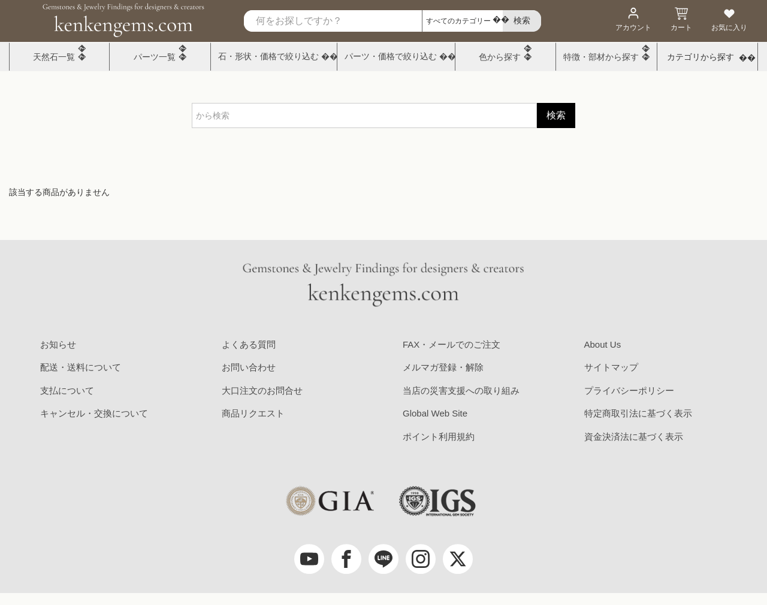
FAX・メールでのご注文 (451, 344)
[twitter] (458, 559)
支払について (67, 390)
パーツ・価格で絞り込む (391, 56)
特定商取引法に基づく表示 (638, 413)
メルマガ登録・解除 (443, 367)
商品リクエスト (253, 413)
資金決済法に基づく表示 (633, 436)
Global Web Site (435, 413)
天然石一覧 (54, 57)
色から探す (500, 57)
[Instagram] (421, 559)
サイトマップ (611, 367)
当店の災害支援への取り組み (461, 390)
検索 (556, 115)
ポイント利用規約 (439, 436)
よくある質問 (249, 344)
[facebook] (346, 559)
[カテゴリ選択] (462, 21)
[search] (522, 21)
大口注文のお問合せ (262, 390)
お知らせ (58, 344)
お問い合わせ (249, 367)
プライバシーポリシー (629, 390)
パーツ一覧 (155, 57)
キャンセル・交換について (94, 413)
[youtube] (309, 559)
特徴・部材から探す (601, 57)
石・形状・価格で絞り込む (268, 56)
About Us (602, 344)
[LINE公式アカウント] (383, 559)
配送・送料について (80, 367)
